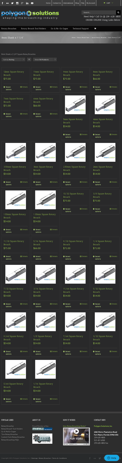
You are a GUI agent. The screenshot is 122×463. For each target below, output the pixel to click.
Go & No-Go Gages (59, 28)
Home (48, 3)
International (68, 3)
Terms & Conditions (59, 458)
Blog (77, 3)
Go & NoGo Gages (8, 431)
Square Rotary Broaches (99, 37)
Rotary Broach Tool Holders (33, 28)
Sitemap (34, 458)
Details (25, 87)
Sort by (8, 60)
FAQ (82, 3)
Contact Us (57, 3)
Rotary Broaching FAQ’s (10, 440)
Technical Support (81, 28)
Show (42, 60)
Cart (108, 3)
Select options (8, 88)
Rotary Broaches (8, 28)
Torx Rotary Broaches (9, 434)
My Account (91, 3)
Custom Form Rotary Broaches (13, 437)
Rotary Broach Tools (83, 37)
